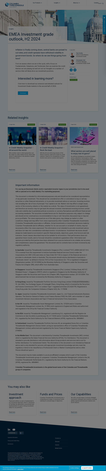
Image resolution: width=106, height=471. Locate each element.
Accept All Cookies (87, 468)
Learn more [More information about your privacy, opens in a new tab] (20, 469)
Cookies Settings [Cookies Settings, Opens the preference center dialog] (74, 468)
